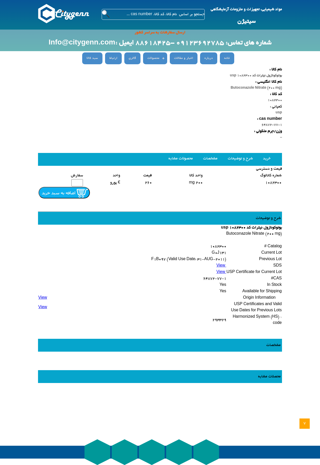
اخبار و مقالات (183, 58)
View (221, 266)
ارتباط (113, 58)
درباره (208, 58)
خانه (227, 58)
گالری (132, 58)
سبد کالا (92, 58)
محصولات (153, 58)
